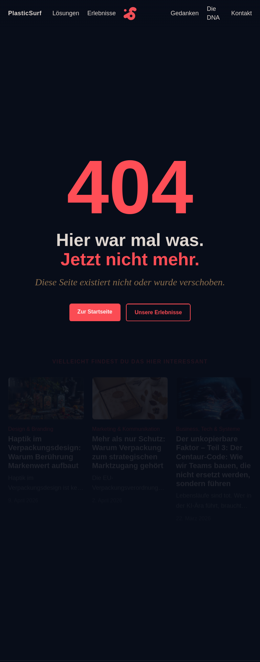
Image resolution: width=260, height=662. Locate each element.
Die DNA (213, 13)
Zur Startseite (95, 312)
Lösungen (65, 13)
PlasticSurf (25, 13)
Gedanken (185, 13)
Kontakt (241, 13)
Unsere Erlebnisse (158, 312)
